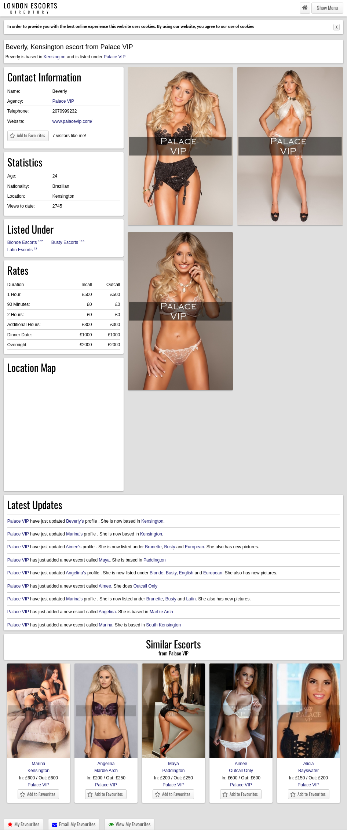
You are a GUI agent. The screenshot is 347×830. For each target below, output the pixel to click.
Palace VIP (114, 56)
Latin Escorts (22, 249)
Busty (169, 546)
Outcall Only (145, 586)
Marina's (74, 534)
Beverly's (75, 521)
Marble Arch (161, 611)
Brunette (153, 546)
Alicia (308, 761)
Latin (191, 599)
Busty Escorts (67, 242)
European (194, 546)
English (186, 572)
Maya (104, 560)
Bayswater (308, 770)
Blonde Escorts (25, 242)
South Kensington (163, 625)
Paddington (154, 560)
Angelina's (76, 572)
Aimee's (73, 546)
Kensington (55, 56)
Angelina (107, 611)
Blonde (156, 572)
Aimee (105, 586)
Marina (106, 625)
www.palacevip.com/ (72, 121)
